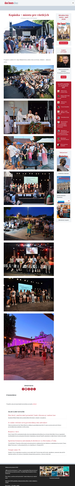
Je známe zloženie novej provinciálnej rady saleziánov (27, 418)
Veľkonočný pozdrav (64, 98)
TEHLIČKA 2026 (65, 112)
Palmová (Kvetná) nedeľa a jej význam (63, 92)
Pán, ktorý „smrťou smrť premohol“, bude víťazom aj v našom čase (32, 411)
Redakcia (24, 13)
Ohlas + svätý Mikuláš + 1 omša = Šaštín (63, 108)
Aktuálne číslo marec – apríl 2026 (64, 13)
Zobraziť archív (63, 38)
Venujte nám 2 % (14, 445)
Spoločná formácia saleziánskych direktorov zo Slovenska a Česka (32, 436)
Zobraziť (64, 72)
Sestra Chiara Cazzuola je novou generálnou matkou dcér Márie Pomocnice (62, 120)
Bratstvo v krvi (13, 427)
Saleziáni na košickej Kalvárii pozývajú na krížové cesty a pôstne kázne (63, 128)
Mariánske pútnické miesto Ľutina (63, 135)
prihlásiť (34, 399)
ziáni (54, 473)
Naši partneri (63, 148)
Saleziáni (35, 13)
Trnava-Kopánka (65, 102)
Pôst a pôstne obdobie (64, 140)
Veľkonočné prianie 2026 (64, 87)
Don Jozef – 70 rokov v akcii (12, 481)
